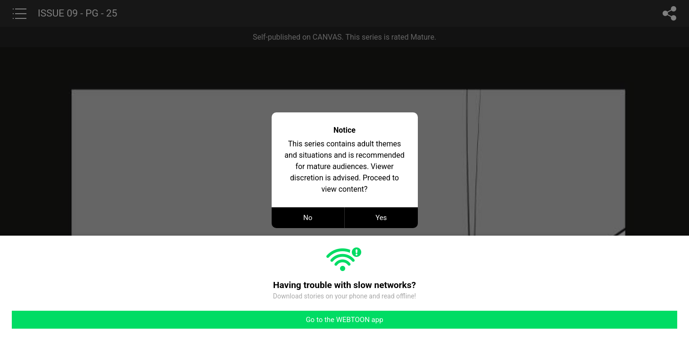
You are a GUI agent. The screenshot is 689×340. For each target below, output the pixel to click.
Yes (381, 217)
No (307, 217)
